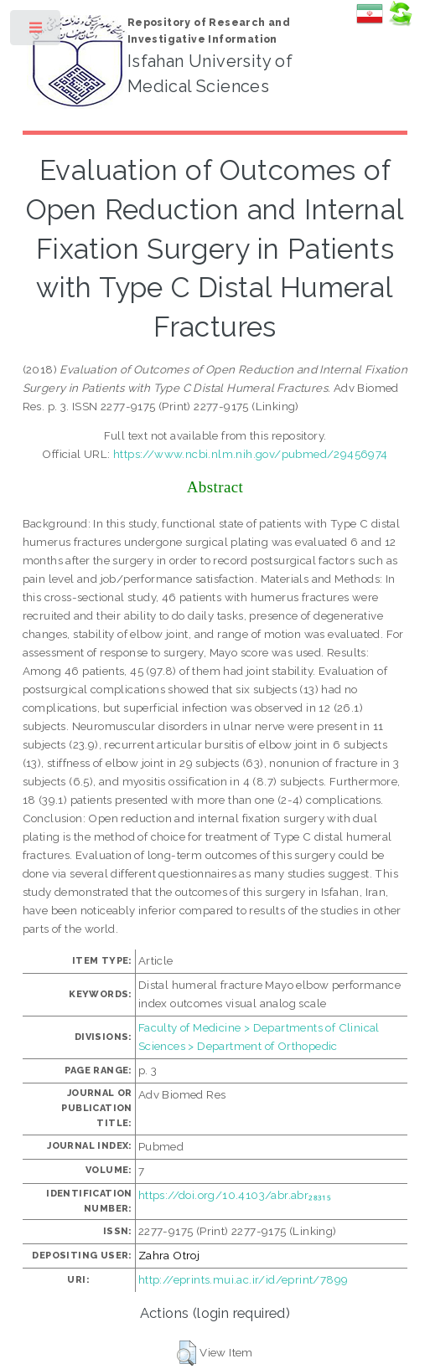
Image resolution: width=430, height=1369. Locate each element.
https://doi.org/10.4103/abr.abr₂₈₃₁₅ (234, 1195)
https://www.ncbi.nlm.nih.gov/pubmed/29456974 (250, 454)
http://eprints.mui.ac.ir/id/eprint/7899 (243, 1279)
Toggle (36, 31)
